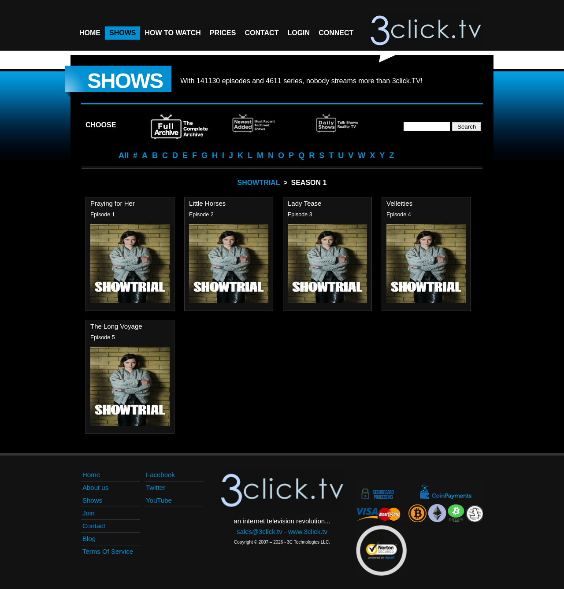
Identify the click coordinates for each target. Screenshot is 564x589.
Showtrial (258, 182)
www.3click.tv (307, 531)
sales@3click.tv (259, 531)
